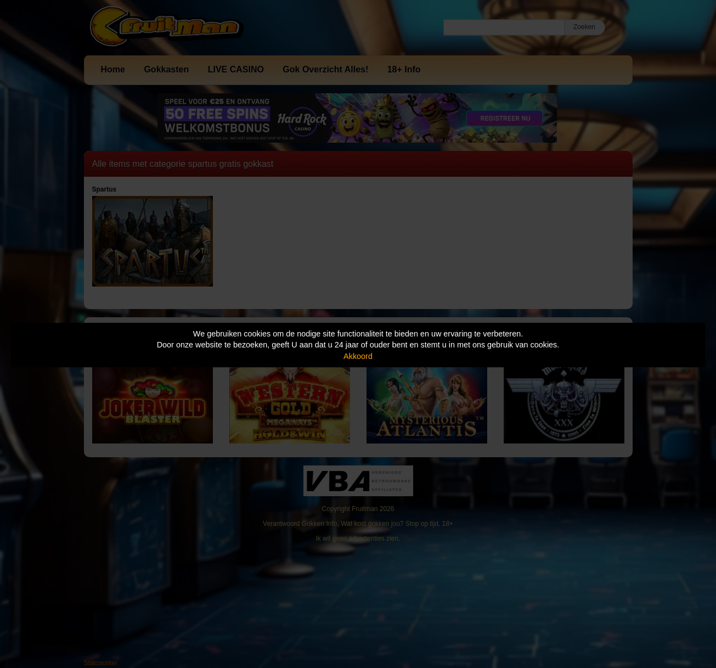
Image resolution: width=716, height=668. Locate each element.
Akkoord (358, 356)
